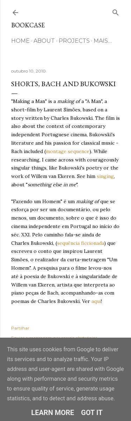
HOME (20, 40)
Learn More (52, 412)
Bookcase (28, 25)
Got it (92, 412)
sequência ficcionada (80, 243)
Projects (74, 40)
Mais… (103, 40)
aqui (96, 301)
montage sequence (67, 151)
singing (105, 176)
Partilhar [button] (20, 328)
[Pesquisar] (115, 11)
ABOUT (44, 40)
